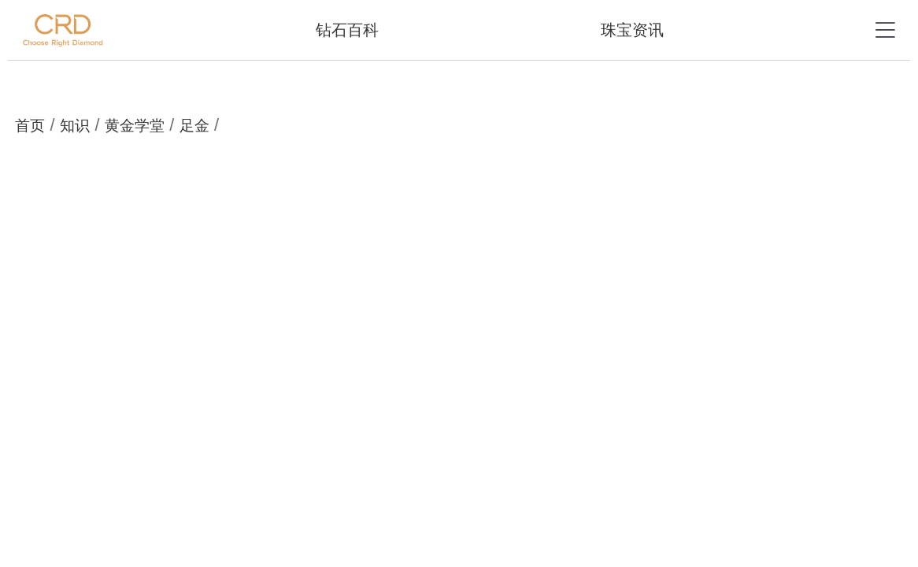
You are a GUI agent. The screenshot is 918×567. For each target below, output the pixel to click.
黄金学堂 (135, 125)
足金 (194, 125)
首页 (30, 125)
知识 (75, 125)
